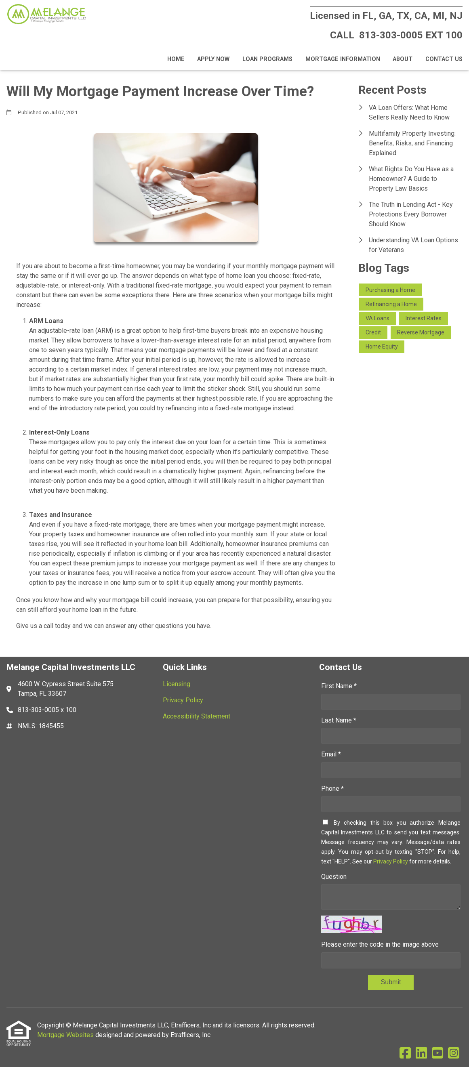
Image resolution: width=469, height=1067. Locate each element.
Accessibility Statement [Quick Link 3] (196, 716)
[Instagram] (453, 1053)
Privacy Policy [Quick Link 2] (183, 700)
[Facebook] (405, 1053)
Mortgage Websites (66, 1035)
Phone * (332, 788)
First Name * (339, 686)
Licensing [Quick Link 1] (176, 684)
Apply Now (213, 59)
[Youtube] (437, 1053)
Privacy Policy (390, 861)
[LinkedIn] (421, 1053)
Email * (331, 754)
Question (334, 876)
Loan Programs (267, 59)
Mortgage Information (342, 59)
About (402, 59)
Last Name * (338, 720)
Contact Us (444, 59)
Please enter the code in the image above (380, 944)
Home (176, 59)
